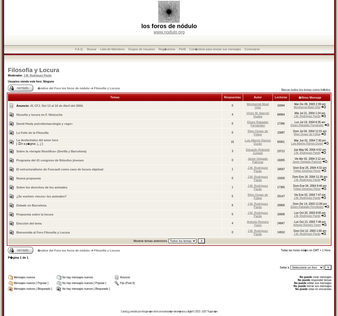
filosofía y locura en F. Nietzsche (39, 114)
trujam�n (148, 311)
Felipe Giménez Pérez (307, 170)
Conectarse (252, 49)
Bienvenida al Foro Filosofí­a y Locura (43, 232)
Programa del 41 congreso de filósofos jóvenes (50, 160)
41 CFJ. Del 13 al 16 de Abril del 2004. (56, 105)
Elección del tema (29, 223)
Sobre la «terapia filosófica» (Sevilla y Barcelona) (51, 151)
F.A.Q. (79, 49)
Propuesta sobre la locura (34, 214)
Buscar (91, 49)
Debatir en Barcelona (31, 205)
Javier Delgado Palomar (258, 160)
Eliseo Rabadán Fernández (257, 123)
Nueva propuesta (28, 178)
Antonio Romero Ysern (258, 223)
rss (128, 311)
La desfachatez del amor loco (37, 140)
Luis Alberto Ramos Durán (258, 142)
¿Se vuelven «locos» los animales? (41, 196)
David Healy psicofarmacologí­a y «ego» (44, 123)
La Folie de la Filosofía (32, 132)
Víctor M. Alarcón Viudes (257, 114)
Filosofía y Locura (33, 70)
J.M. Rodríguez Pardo (38, 75)
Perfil (182, 49)
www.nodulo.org (169, 32)
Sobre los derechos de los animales (41, 187)
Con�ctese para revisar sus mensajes (215, 49)
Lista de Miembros (112, 49)
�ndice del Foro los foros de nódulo (63, 88)
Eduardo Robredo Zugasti (258, 151)
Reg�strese (166, 49)
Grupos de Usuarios (141, 49)
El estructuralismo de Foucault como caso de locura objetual (59, 169)
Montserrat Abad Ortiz (258, 105)
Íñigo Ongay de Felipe (258, 132)
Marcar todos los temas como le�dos (305, 89)
